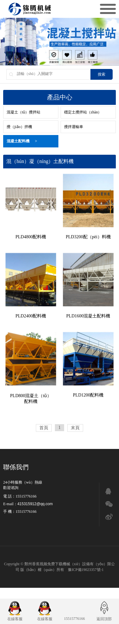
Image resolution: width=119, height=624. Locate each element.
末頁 (75, 427)
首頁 (43, 427)
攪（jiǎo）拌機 (19, 127)
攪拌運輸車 (73, 127)
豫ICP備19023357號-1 (86, 569)
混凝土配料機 (22, 141)
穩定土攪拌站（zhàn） (83, 112)
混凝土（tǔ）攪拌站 (23, 112)
